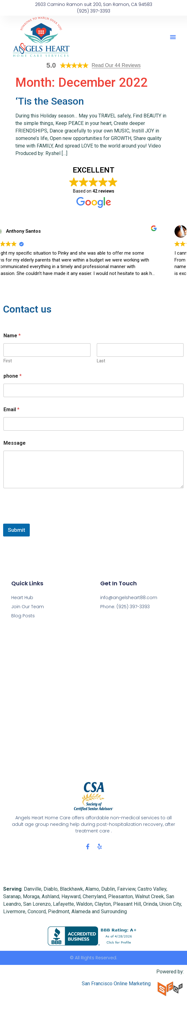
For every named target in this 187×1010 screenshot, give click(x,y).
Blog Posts (23, 616)
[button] (173, 37)
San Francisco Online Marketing (116, 984)
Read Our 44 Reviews (116, 65)
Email (11, 409)
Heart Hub (22, 597)
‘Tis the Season (49, 101)
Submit (16, 530)
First (7, 360)
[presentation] (50, 519)
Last (101, 360)
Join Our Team (27, 606)
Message (14, 443)
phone (12, 376)
